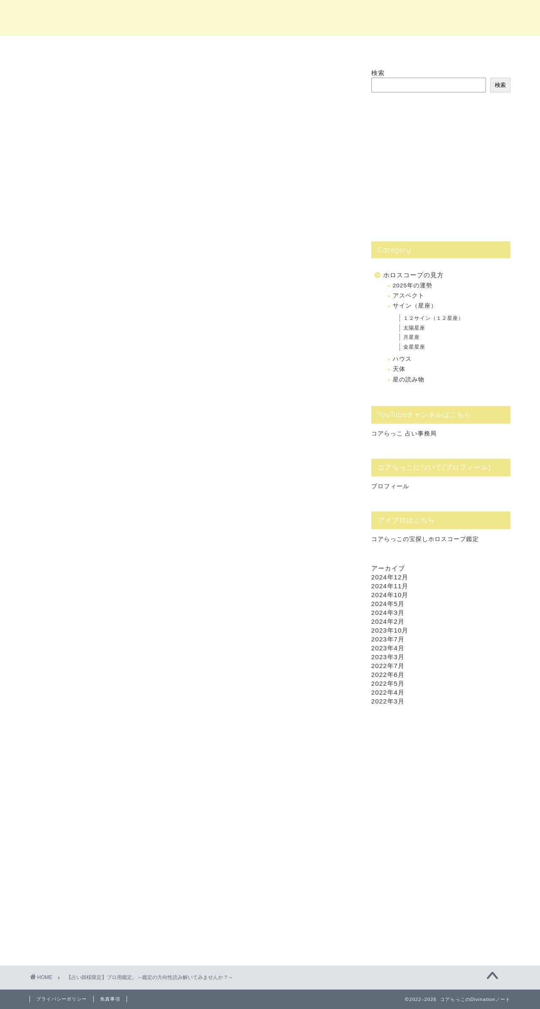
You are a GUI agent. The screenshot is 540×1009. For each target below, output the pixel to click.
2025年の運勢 (412, 285)
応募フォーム (157, 812)
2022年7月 (388, 665)
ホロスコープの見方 (413, 275)
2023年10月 (390, 630)
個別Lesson (320, 47)
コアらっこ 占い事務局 (404, 433)
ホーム (117, 47)
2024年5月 (388, 603)
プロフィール (390, 486)
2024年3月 (388, 612)
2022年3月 (388, 701)
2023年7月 (388, 639)
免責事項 (110, 998)
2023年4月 (388, 648)
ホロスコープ (422, 47)
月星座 (411, 337)
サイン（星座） (415, 306)
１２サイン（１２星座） (433, 318)
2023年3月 (388, 656)
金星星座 (414, 347)
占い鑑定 (219, 47)
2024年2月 (388, 621)
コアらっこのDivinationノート (270, 17)
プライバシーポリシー (61, 998)
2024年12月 (390, 577)
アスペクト (408, 295)
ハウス (402, 359)
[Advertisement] (434, 166)
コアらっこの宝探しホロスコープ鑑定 (425, 539)
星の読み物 (408, 379)
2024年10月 (390, 594)
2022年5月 (388, 683)
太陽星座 (414, 328)
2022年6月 (388, 674)
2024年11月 (390, 586)
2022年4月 (388, 692)
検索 (378, 72)
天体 (399, 369)
